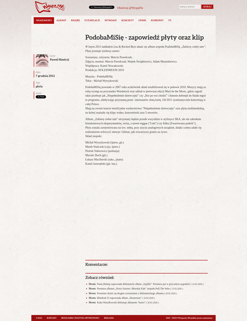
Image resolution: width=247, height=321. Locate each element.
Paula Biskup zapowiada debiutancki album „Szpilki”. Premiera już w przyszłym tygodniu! (146, 284)
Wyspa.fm (50, 7)
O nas (39, 318)
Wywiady (111, 20)
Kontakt (52, 318)
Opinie (142, 20)
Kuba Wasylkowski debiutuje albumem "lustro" (124, 302)
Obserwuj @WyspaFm (130, 7)
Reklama (109, 318)
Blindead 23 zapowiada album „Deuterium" (122, 297)
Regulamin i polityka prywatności (80, 318)
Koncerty (127, 20)
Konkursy (157, 20)
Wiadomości (44, 20)
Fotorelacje (92, 20)
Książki (75, 20)
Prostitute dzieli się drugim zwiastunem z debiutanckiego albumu (133, 293)
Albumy (61, 20)
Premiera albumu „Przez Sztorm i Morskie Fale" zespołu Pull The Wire (136, 288)
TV (169, 20)
